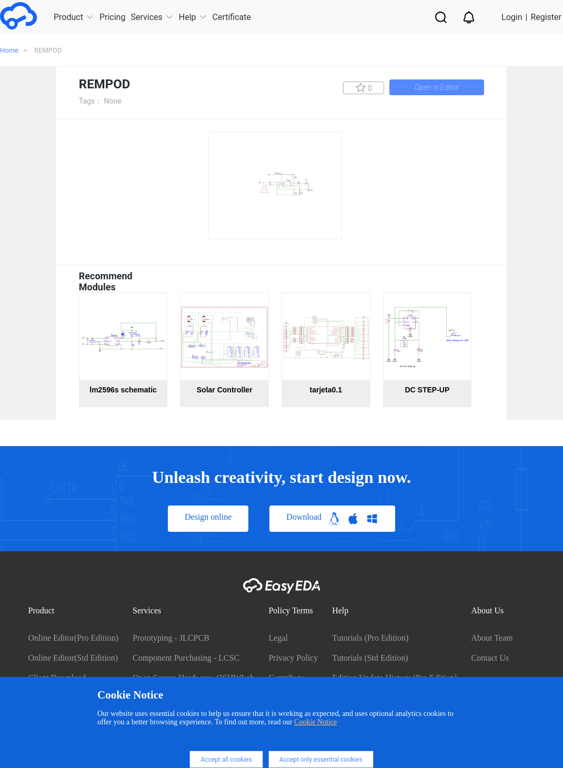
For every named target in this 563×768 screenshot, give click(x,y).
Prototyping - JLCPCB (171, 637)
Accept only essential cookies (321, 759)
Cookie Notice (315, 722)
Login (511, 17)
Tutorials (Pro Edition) (370, 637)
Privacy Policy (293, 657)
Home (9, 50)
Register (545, 17)
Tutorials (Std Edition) (370, 657)
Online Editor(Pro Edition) (73, 637)
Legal (277, 637)
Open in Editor (437, 87)
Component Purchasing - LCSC (186, 657)
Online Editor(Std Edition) (73, 657)
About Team (491, 637)
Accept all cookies (226, 759)
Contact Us (490, 657)
